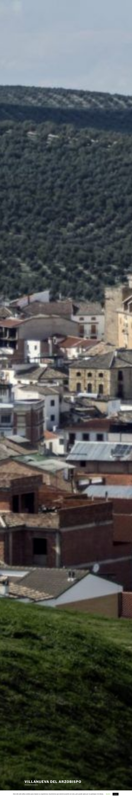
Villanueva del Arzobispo (53, 782)
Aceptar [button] (115, 794)
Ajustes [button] (108, 794)
